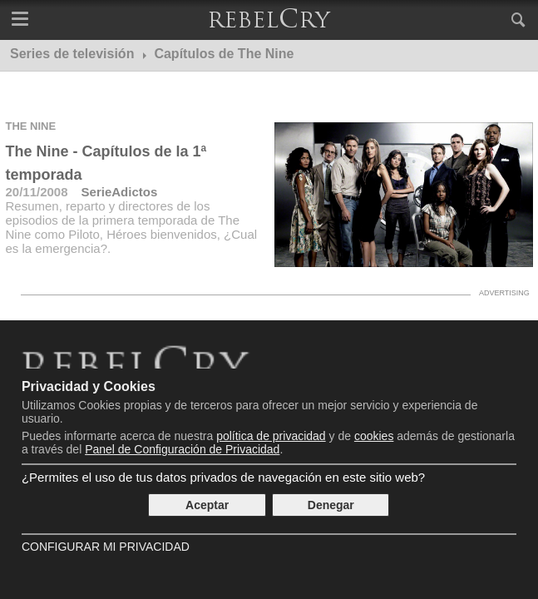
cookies (373, 436)
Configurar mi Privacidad (106, 546)
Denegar (331, 505)
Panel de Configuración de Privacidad (182, 449)
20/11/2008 (36, 192)
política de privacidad (271, 436)
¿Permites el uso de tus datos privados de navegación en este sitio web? (223, 477)
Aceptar (207, 505)
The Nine (30, 126)
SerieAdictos (119, 192)
